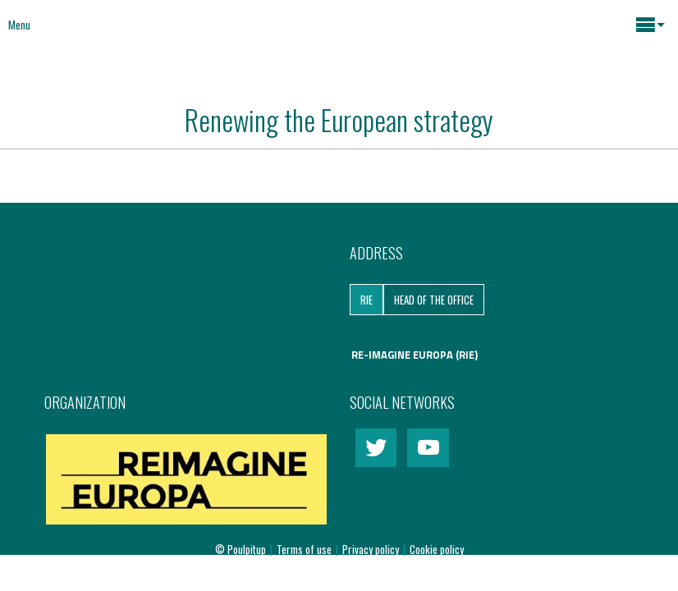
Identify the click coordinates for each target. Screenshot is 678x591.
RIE (366, 299)
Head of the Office (434, 299)
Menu (19, 24)
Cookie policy (437, 549)
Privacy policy (371, 549)
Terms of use (305, 549)
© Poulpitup (240, 549)
